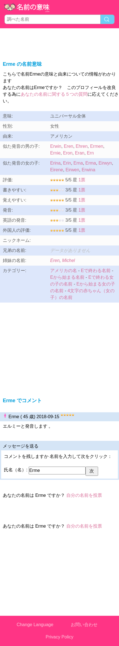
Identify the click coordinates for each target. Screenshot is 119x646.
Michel (68, 260)
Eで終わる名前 (96, 270)
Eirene (56, 169)
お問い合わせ (84, 624)
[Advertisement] (59, 43)
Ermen (96, 146)
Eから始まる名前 (67, 277)
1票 (82, 179)
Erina (55, 163)
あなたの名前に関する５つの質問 (54, 94)
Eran (79, 153)
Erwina (88, 169)
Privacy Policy (60, 637)
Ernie (55, 153)
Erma (90, 163)
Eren (68, 146)
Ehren (82, 146)
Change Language (35, 624)
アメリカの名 (63, 270)
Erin (67, 163)
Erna (78, 163)
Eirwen (72, 169)
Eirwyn (105, 163)
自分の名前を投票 (84, 495)
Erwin (55, 146)
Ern (90, 153)
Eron (67, 153)
